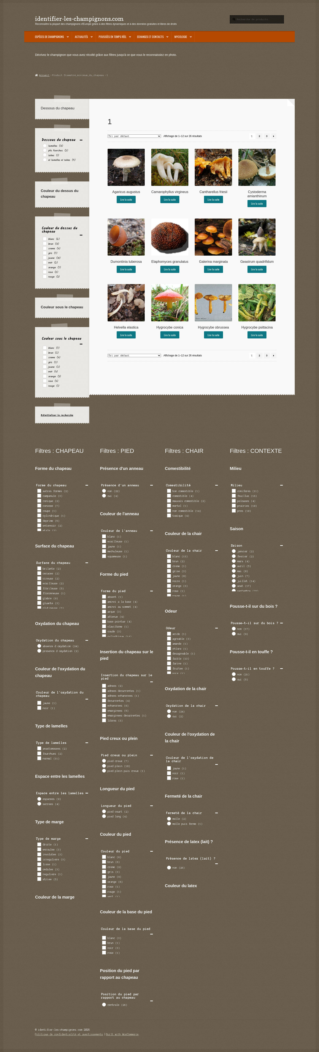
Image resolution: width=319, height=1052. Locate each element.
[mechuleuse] (103, 551)
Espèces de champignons (49, 37)
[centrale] (103, 1004)
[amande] (168, 643)
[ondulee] (39, 869)
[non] (103, 490)
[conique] (39, 500)
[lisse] (39, 864)
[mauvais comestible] (168, 500)
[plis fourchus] (44, 150)
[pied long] (103, 816)
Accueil (44, 75)
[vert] (103, 896)
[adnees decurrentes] (103, 690)
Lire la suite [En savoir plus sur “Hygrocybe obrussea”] (213, 335)
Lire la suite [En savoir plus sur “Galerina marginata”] (213, 269)
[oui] (103, 495)
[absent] (103, 596)
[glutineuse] (39, 607)
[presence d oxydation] (39, 650)
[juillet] (233, 580)
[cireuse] (39, 578)
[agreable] (168, 638)
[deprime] (39, 520)
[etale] (39, 530)
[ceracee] (39, 573)
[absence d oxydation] (39, 645)
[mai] (233, 570)
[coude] (103, 631)
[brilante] (39, 568)
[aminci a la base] (103, 601)
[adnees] (103, 685)
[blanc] (44, 238)
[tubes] (44, 154)
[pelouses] (233, 500)
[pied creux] (103, 760)
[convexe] (39, 505)
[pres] (233, 510)
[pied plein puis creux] (103, 770)
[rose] (44, 271)
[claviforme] (103, 626)
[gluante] (39, 602)
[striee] (39, 878)
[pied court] (103, 811)
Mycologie (180, 37)
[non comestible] (168, 510)
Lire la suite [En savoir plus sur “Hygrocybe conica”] (170, 335)
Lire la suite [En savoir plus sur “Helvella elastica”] (126, 335)
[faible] (168, 658)
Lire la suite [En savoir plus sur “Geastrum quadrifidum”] (257, 269)
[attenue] (103, 616)
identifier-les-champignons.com (79, 18)
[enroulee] (39, 849)
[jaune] (44, 257)
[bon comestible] (168, 490)
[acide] (168, 633)
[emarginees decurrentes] (103, 715)
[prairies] (233, 505)
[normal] (39, 758)
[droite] (39, 844)
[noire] (168, 580)
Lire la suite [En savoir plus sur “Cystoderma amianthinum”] (257, 203)
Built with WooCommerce (122, 1034)
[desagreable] (168, 653)
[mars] (233, 560)
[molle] (168, 818)
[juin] (233, 575)
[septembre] (233, 590)
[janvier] (233, 551)
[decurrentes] (103, 700)
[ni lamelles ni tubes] (44, 159)
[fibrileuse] (39, 588)
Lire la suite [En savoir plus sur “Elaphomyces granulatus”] (170, 269)
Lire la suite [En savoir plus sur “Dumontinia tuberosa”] (126, 269)
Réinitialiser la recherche (57, 415)
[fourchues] (39, 753)
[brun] (44, 243)
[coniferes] (233, 490)
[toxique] (168, 515)
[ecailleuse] (39, 583)
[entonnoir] (39, 525)
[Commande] (134, 136)
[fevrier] (233, 556)
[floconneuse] (39, 592)
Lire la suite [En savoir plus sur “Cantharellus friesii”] (213, 199)
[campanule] (39, 495)
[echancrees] (103, 705)
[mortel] (168, 505)
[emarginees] (103, 710)
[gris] (44, 252)
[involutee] (39, 854)
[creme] (44, 248)
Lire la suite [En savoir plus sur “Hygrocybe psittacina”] (257, 335)
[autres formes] (39, 490)
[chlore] (168, 648)
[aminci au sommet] (103, 606)
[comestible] (168, 495)
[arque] (103, 611)
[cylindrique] (39, 515)
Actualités (81, 37)
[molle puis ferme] (168, 823)
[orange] (44, 266)
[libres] (103, 720)
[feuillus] (233, 495)
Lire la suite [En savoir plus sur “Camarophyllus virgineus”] (170, 199)
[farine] (168, 663)
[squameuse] (103, 556)
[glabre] (39, 598)
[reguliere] (39, 874)
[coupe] (39, 510)
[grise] (168, 570)
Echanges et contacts (150, 37)
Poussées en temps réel (112, 37)
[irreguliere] (39, 859)
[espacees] (39, 798)
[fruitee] (168, 668)
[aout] (233, 585)
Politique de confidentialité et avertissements (69, 1034)
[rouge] (44, 276)
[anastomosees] (39, 748)
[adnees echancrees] (103, 695)
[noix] (168, 673)
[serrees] (39, 803)
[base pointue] (103, 621)
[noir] (44, 262)
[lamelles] (44, 145)
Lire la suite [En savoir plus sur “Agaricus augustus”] (126, 199)
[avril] (233, 566)
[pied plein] (103, 765)
